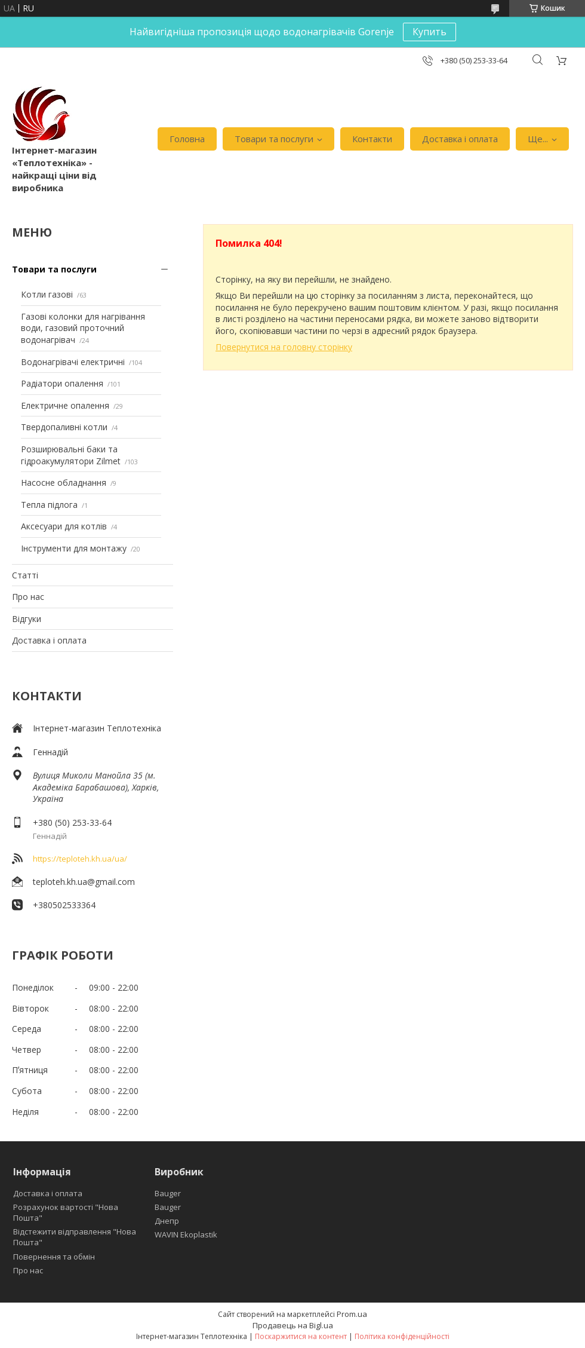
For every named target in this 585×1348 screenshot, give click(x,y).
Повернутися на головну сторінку (283, 347)
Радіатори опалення (62, 383)
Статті (25, 575)
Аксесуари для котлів (64, 526)
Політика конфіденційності (402, 1336)
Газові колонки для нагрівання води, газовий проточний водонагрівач (83, 328)
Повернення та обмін (54, 1256)
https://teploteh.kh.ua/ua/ (80, 858)
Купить (429, 31)
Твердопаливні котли (64, 427)
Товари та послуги (274, 139)
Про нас (28, 596)
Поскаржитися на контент (301, 1336)
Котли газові (47, 294)
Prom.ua (352, 1314)
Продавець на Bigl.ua (293, 1325)
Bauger (168, 1193)
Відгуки (26, 618)
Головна (187, 139)
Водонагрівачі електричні (73, 361)
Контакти (372, 139)
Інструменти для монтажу (74, 548)
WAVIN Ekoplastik (186, 1234)
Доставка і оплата (460, 139)
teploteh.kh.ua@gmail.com (84, 881)
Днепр (167, 1220)
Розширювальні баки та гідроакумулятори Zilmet (71, 455)
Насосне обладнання (63, 482)
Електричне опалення (65, 405)
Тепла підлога (49, 504)
